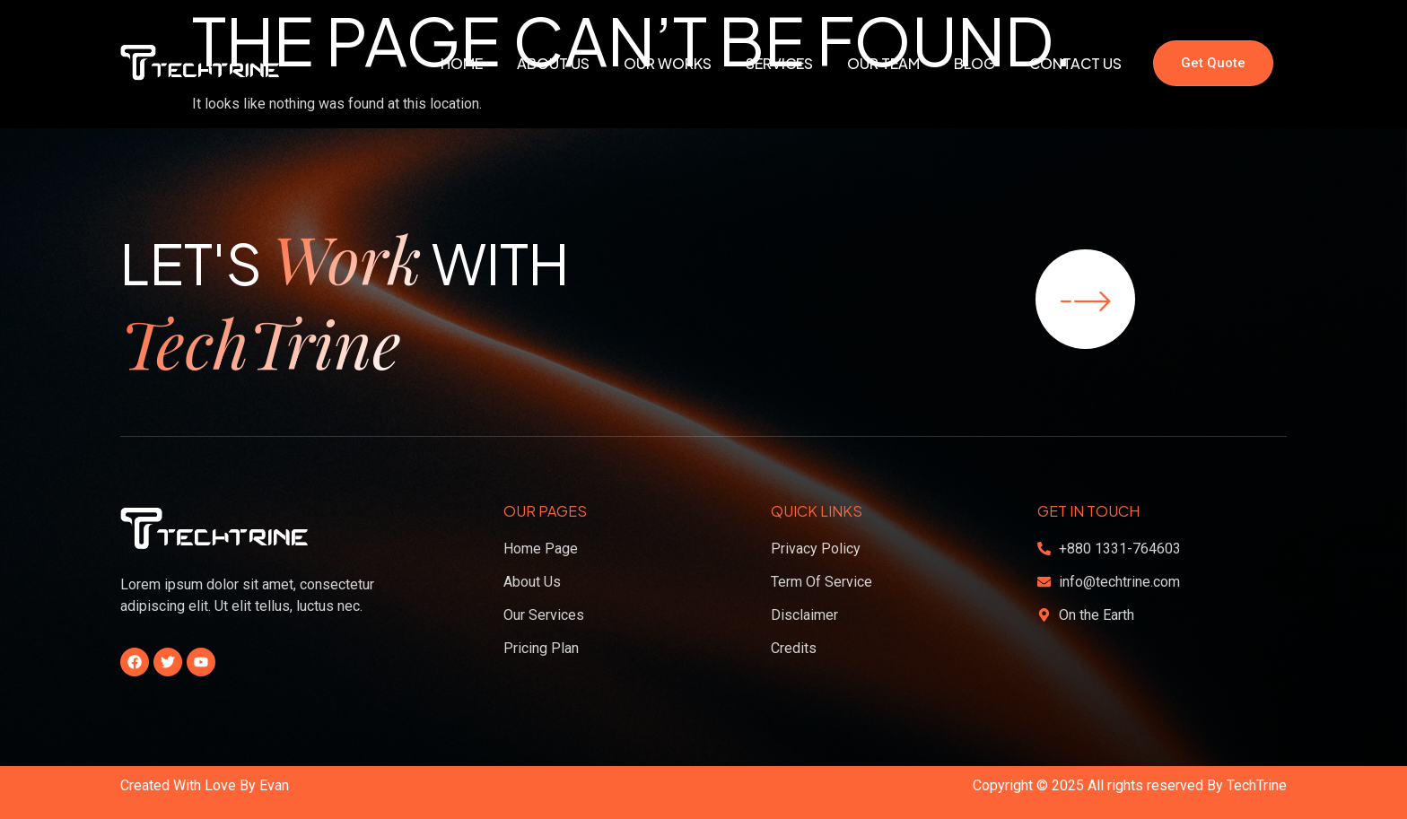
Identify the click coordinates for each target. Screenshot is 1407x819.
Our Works (668, 63)
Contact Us (1075, 63)
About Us (553, 63)
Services (779, 63)
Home (462, 63)
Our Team (883, 63)
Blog (974, 63)
